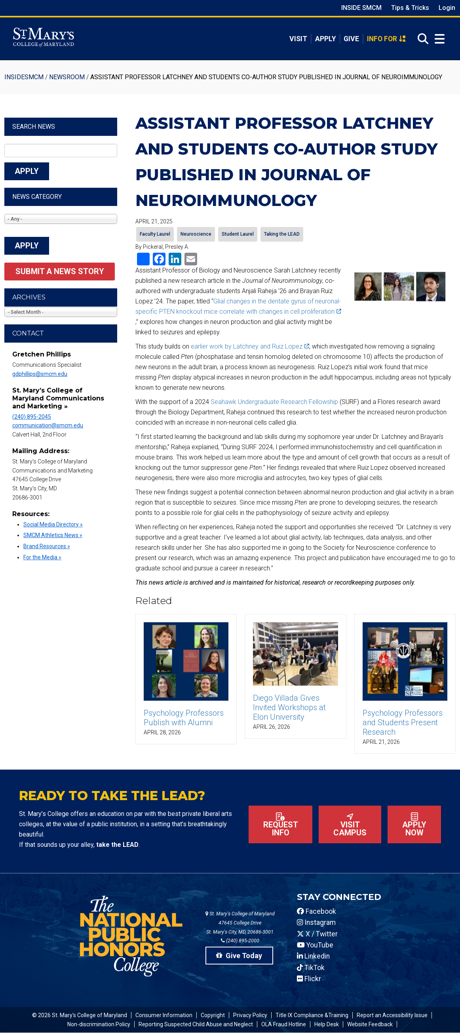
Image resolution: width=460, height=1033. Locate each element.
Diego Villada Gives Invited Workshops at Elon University (289, 707)
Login (447, 7)
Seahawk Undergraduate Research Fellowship (274, 402)
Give (351, 39)
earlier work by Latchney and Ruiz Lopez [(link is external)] (250, 346)
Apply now (414, 825)
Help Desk (326, 1024)
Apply (325, 39)
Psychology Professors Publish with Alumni (184, 717)
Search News (33, 126)
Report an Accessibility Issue (392, 1015)
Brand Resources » (46, 546)
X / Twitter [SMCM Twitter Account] (317, 934)
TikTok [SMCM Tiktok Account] (311, 968)
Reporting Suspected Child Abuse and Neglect (196, 1024)
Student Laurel (238, 234)
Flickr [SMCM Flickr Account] (309, 979)
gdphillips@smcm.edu (39, 374)
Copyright (213, 1015)
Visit (298, 39)
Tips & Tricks (410, 7)
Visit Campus (350, 825)
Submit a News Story (59, 271)
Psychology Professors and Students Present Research (403, 722)
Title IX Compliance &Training (312, 1015)
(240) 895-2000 (240, 940)
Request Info (280, 825)
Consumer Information (163, 1015)
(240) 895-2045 (31, 417)
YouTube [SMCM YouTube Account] (315, 945)
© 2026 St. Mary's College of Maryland (79, 1015)
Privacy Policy (250, 1015)
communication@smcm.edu (47, 425)
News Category (37, 196)
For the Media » (42, 557)
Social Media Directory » (53, 524)
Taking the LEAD (282, 234)
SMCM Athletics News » (52, 535)
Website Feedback (370, 1024)
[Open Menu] (437, 39)
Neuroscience (196, 234)
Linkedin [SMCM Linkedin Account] (313, 956)
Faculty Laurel (155, 234)
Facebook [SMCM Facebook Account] (316, 911)
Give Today (239, 955)
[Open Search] (420, 39)
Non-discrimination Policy (98, 1024)
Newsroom (67, 77)
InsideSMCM (24, 77)
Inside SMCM (361, 7)
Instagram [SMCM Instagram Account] (316, 922)
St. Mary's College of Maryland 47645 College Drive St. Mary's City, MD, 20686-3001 (240, 923)
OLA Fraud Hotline (283, 1024)
